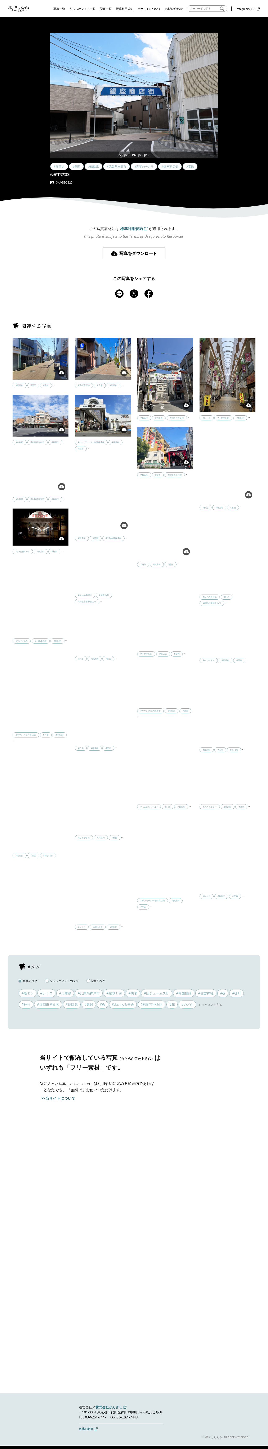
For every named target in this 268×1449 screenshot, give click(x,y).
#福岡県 (72, 1004)
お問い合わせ (174, 9)
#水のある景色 (123, 1004)
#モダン (28, 993)
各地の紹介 (86, 1429)
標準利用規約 (124, 9)
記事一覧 (106, 9)
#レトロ (46, 993)
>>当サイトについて (58, 1098)
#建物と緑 (114, 993)
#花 (172, 1004)
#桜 (102, 1004)
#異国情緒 (183, 993)
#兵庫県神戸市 (89, 993)
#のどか (187, 1004)
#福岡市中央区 (151, 1004)
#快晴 (133, 993)
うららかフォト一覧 (82, 9)
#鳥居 (88, 1004)
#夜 (222, 993)
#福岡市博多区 (48, 1004)
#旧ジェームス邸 (156, 993)
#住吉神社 (206, 993)
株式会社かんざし (108, 1407)
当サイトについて (149, 9)
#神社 (26, 1004)
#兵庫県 (65, 993)
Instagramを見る (245, 9)
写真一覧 (59, 9)
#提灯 (236, 993)
